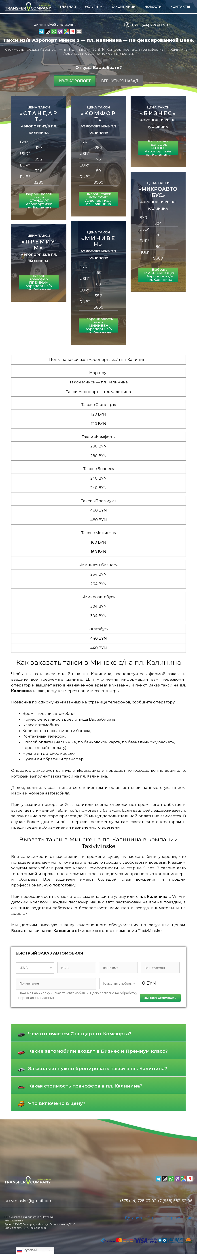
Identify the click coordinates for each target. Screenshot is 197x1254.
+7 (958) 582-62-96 (175, 1200)
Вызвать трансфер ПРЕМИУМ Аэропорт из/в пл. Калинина (38, 282)
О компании (124, 7)
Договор (133, 1218)
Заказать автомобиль (160, 998)
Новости (152, 7)
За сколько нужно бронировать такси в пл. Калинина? (97, 1068)
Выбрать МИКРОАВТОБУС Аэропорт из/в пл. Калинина (159, 274)
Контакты (180, 7)
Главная (68, 7)
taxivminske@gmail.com (53, 25)
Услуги (96, 6)
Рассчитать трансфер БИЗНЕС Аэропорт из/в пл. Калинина (158, 148)
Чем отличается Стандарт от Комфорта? (79, 1033)
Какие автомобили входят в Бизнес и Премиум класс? (98, 1051)
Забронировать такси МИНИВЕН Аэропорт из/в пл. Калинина (99, 325)
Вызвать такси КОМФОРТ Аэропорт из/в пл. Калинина (98, 199)
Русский (27, 1250)
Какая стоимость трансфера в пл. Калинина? (85, 1086)
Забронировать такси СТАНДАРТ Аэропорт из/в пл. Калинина (39, 200)
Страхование (179, 1218)
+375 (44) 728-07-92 (150, 25)
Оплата (154, 1218)
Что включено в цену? (56, 1103)
